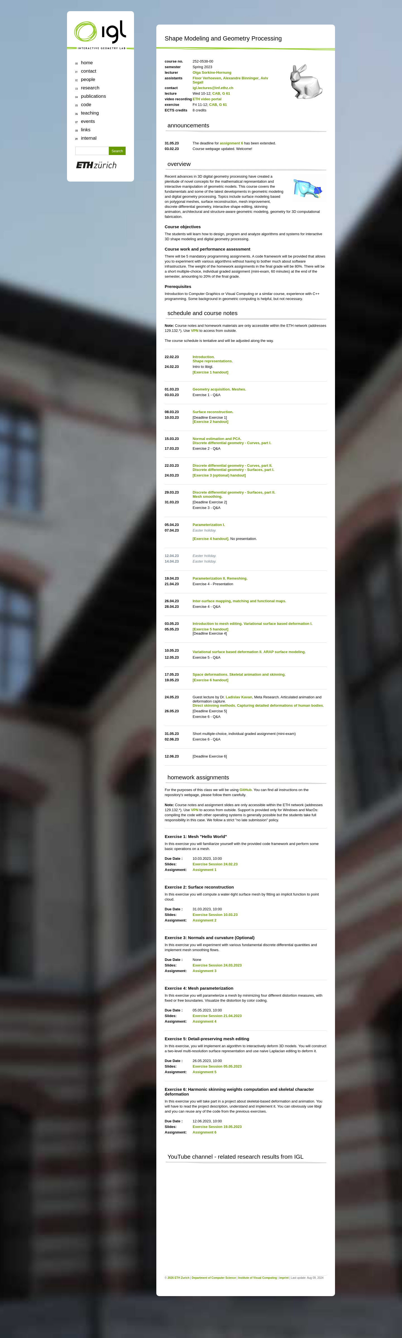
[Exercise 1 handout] (210, 372)
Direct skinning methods (214, 705)
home (87, 62)
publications (93, 96)
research (90, 88)
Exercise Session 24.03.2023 (217, 965)
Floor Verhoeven (207, 78)
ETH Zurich (100, 166)
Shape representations (212, 361)
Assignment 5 (204, 1072)
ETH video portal (207, 99)
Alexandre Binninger (241, 78)
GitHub (246, 790)
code (86, 104)
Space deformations (210, 674)
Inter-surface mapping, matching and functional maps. (239, 601)
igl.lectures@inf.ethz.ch (213, 88)
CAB (216, 93)
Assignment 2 (204, 920)
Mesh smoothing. (207, 496)
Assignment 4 (204, 1021)
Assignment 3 (204, 971)
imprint (284, 1277)
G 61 (226, 93)
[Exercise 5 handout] (210, 629)
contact (88, 71)
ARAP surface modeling (284, 652)
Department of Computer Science (214, 1277)
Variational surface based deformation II (227, 652)
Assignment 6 (204, 1132)
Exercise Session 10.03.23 (215, 915)
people (88, 79)
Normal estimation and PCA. (217, 439)
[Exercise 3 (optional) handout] (219, 475)
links (85, 129)
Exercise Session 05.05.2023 (217, 1066)
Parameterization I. (209, 525)
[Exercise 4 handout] (210, 539)
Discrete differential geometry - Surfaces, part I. (233, 470)
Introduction (203, 357)
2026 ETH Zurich (178, 1277)
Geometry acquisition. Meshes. (219, 389)
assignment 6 (231, 143)
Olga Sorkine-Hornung (212, 72)
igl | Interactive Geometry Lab (100, 35)
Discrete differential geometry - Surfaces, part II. (234, 492)
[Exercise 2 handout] (210, 422)
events (88, 121)
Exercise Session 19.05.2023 (217, 1127)
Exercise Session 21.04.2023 (217, 1016)
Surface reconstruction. (213, 412)
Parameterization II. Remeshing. (220, 578)
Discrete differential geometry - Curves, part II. (232, 465)
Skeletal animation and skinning (257, 674)
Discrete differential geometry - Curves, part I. (232, 443)
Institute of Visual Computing (257, 1277)
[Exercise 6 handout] (210, 680)
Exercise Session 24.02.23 (215, 864)
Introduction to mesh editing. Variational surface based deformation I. (252, 624)
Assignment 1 (204, 870)
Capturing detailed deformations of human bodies (280, 705)
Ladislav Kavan (239, 697)
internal (89, 138)
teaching (90, 113)
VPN (194, 330)
